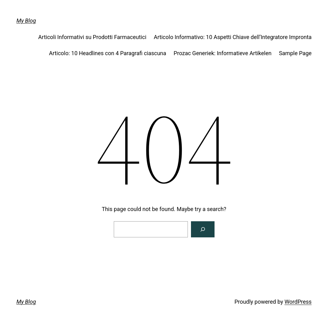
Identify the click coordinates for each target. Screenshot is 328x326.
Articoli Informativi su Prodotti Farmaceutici (92, 37)
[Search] (203, 229)
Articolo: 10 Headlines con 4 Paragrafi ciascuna (107, 53)
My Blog (26, 20)
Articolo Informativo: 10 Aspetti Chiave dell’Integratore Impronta (233, 37)
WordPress (298, 301)
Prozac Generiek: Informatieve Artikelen (223, 53)
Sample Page (295, 53)
